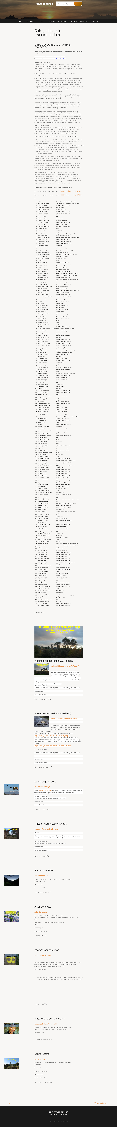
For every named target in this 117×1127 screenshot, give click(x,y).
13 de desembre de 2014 (43, 1039)
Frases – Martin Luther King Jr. (50, 823)
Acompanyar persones (46, 950)
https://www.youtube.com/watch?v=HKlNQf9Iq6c (51, 736)
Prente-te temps (44, 3)
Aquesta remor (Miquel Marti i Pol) (52, 713)
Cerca (78, 3)
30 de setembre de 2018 (43, 767)
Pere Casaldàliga (45, 790)
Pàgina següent (101, 1103)
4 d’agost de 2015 (40, 935)
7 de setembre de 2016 (42, 892)
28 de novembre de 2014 (43, 1082)
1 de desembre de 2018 (42, 699)
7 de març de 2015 (40, 1004)
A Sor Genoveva (42, 906)
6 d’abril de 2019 (40, 613)
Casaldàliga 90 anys (45, 781)
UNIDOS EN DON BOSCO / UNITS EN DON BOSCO (53, 46)
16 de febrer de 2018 (41, 809)
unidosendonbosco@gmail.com (58, 56)
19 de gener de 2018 (41, 856)
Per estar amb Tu (43, 870)
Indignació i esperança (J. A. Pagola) (53, 660)
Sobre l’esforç (41, 1053)
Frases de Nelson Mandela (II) (50, 1018)
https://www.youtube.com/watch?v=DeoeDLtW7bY (52, 746)
